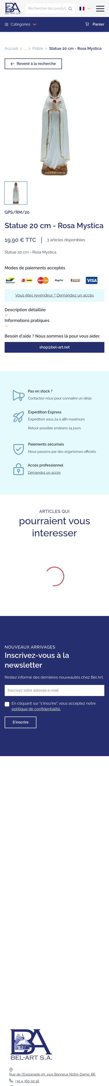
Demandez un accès (44, 472)
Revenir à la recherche (33, 63)
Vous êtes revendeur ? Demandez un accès (54, 295)
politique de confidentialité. (36, 709)
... (25, 48)
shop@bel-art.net (54, 347)
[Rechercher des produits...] (47, 8)
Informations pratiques (27, 323)
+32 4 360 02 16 (27, 1081)
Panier (94, 24)
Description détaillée (25, 312)
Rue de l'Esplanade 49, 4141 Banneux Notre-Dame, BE (52, 1074)
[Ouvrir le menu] (100, 8)
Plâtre (37, 48)
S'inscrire (21, 722)
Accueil (11, 48)
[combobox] (82, 8)
